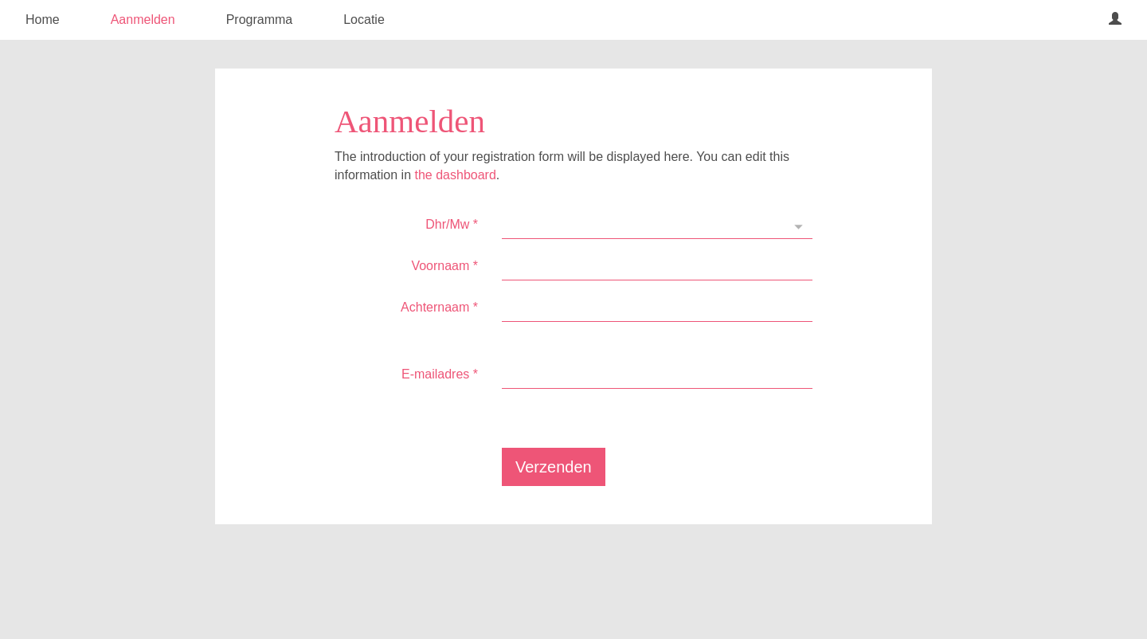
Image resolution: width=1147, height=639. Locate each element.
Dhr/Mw (451, 224)
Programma (259, 19)
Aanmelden (143, 19)
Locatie (364, 19)
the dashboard (455, 175)
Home (42, 19)
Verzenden (553, 467)
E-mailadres (439, 374)
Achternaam (439, 307)
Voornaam (444, 265)
